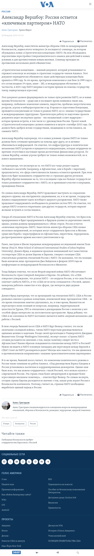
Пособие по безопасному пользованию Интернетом (66, 491)
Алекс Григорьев (10, 30)
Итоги (5, 531)
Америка (6, 526)
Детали (5, 536)
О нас (4, 479)
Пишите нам (8, 484)
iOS (3, 505)
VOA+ (4, 500)
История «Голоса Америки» (61, 531)
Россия (6, 11)
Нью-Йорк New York (11, 546)
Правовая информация (13, 490)
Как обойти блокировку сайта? (16, 495)
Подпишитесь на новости (60, 484)
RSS (50, 479)
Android (5, 510)
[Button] (66, 41)
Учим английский (57, 536)
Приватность (54, 508)
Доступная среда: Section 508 (62, 498)
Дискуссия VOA (55, 526)
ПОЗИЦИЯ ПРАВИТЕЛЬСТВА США (64, 541)
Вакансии (53, 503)
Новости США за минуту (13, 541)
